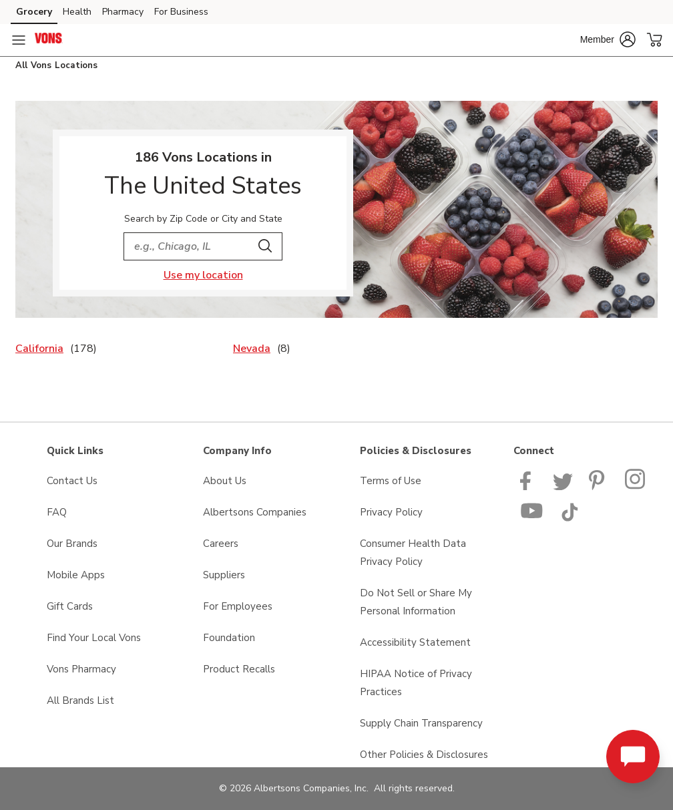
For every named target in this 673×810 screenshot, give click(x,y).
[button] (608, 39)
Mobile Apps (76, 575)
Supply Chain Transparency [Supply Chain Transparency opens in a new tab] (421, 723)
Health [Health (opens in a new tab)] (77, 11)
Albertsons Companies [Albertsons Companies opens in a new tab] (254, 512)
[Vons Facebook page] (528, 487)
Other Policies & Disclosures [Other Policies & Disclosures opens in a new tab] (424, 754)
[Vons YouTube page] (532, 518)
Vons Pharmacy (81, 669)
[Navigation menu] (18, 40)
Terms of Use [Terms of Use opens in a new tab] (390, 480)
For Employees (237, 606)
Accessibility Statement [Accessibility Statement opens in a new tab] (415, 642)
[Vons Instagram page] (636, 487)
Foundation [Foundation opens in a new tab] (229, 637)
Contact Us (72, 480)
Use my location (203, 275)
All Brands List (80, 700)
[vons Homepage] (49, 40)
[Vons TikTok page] (569, 518)
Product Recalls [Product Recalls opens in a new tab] (239, 669)
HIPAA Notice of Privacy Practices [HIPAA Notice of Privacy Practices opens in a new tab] (416, 682)
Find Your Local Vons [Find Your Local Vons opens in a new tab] (94, 637)
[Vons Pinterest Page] (599, 487)
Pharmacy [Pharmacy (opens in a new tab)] (123, 11)
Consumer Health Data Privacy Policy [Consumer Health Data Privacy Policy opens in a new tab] (413, 552)
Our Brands (72, 543)
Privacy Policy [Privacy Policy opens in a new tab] (391, 512)
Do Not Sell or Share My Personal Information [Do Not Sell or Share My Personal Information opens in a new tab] (416, 602)
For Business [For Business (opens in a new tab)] (181, 11)
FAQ (57, 512)
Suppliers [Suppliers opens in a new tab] (224, 575)
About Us (224, 480)
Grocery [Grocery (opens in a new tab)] (34, 11)
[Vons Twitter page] (562, 487)
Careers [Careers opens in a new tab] (220, 543)
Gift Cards (70, 606)
